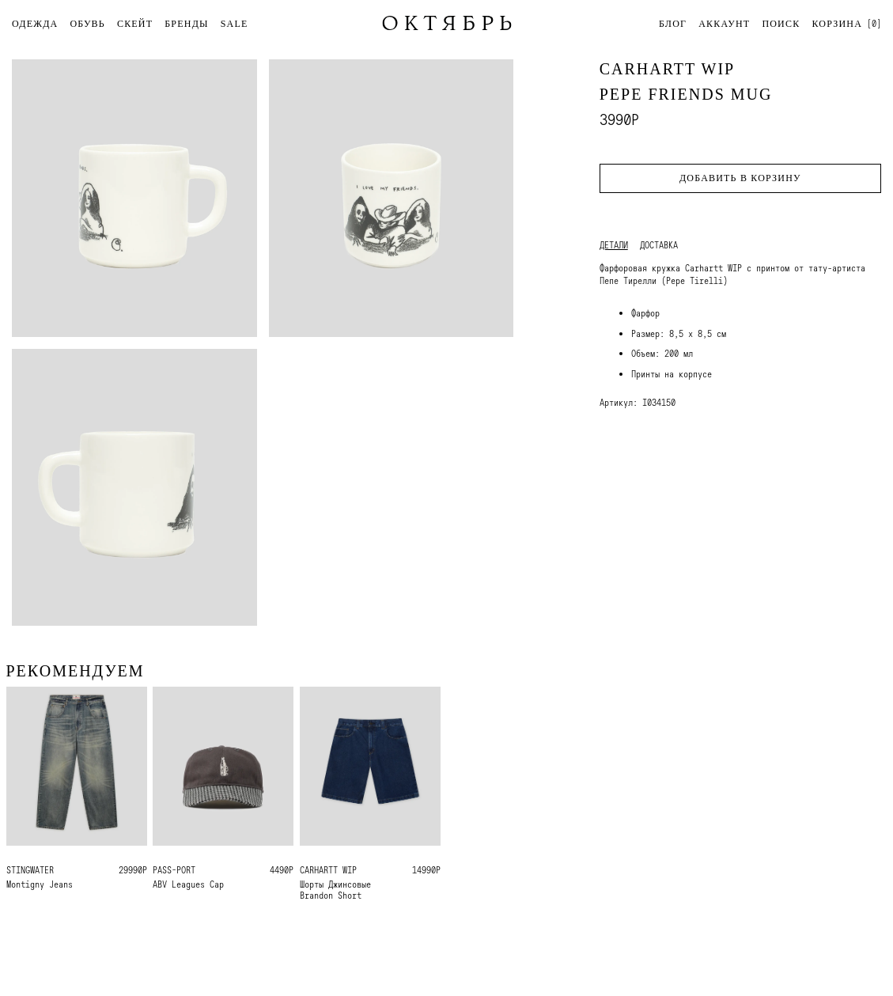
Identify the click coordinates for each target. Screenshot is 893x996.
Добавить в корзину (740, 178)
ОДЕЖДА (35, 23)
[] (846, 23)
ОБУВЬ (87, 23)
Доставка (659, 245)
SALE (234, 23)
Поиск (781, 23)
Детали (614, 245)
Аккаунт (724, 23)
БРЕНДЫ (186, 23)
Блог (673, 23)
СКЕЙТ (135, 23)
